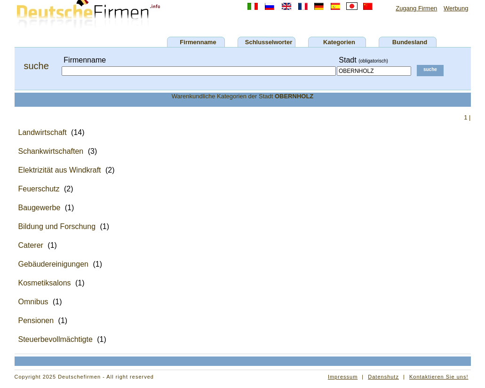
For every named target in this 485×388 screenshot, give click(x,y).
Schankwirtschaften (51, 151)
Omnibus (33, 302)
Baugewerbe (39, 208)
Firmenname (198, 42)
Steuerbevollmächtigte (55, 339)
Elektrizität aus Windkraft (59, 170)
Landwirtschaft (42, 132)
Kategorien (339, 42)
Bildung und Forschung (57, 226)
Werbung (456, 8)
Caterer (30, 245)
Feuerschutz (39, 189)
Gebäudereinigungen (53, 264)
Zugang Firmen (416, 8)
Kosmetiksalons (44, 283)
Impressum (343, 377)
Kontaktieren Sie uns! (439, 377)
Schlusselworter (268, 42)
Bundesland (409, 42)
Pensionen (36, 321)
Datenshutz (383, 377)
